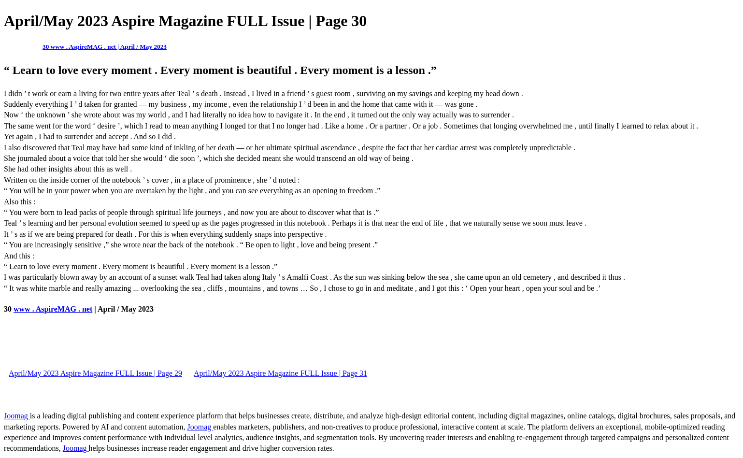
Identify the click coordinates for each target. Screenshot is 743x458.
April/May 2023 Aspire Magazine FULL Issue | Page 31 (280, 373)
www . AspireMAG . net (53, 309)
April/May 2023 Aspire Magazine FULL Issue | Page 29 (95, 373)
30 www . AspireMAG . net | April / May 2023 (105, 46)
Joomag (17, 416)
